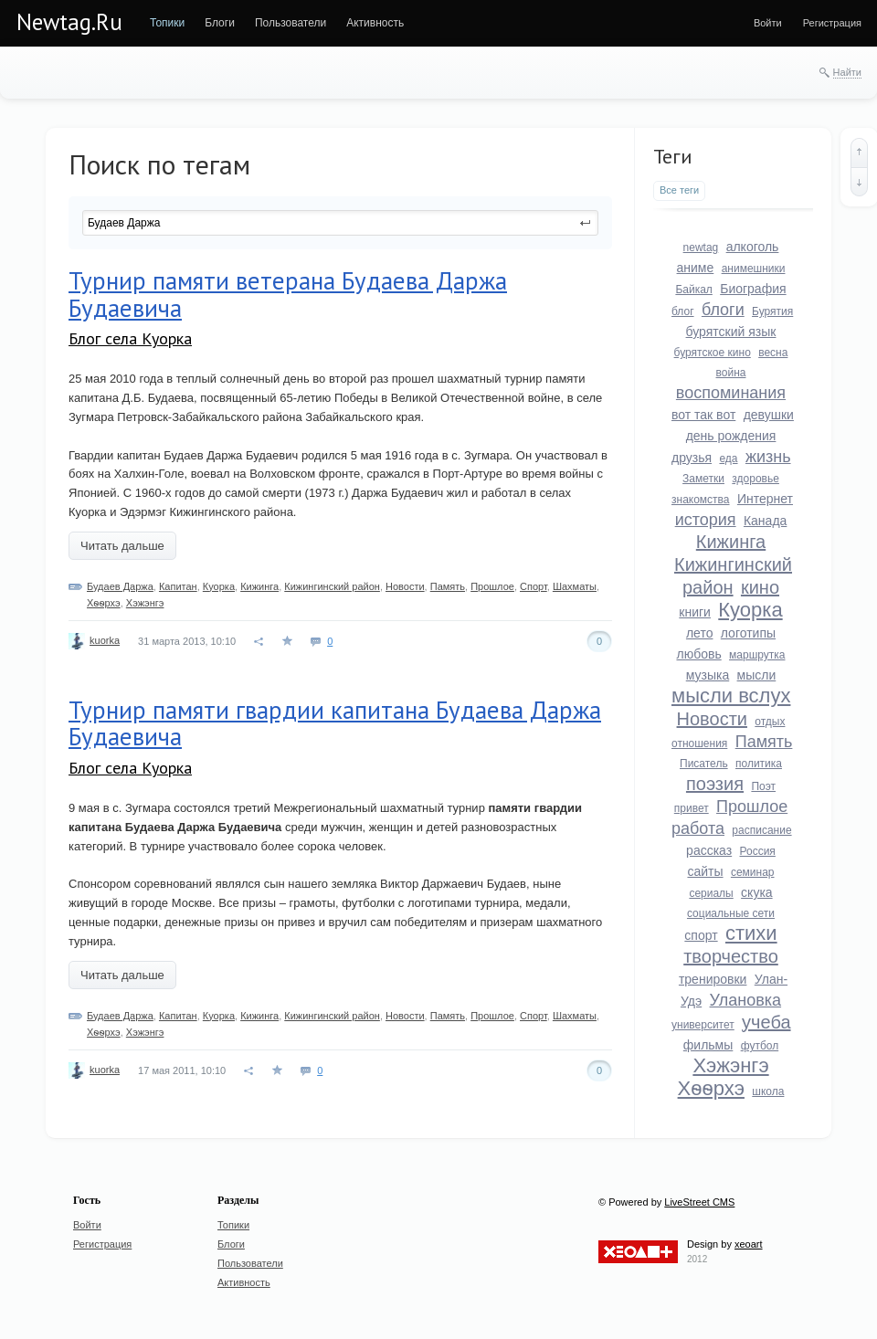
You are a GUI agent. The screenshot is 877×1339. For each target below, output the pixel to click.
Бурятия (772, 311)
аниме (695, 267)
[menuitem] (167, 23)
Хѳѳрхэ (104, 602)
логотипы (748, 633)
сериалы (711, 893)
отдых (770, 721)
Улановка (746, 1000)
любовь (698, 654)
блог (682, 311)
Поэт (763, 786)
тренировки (713, 979)
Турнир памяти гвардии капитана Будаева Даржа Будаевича (335, 723)
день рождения (731, 435)
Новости (405, 586)
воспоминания (731, 393)
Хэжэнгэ (145, 602)
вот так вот (703, 414)
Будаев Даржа (120, 586)
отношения (699, 743)
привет (691, 808)
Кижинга (259, 586)
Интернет (765, 498)
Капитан (178, 586)
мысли (757, 675)
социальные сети (731, 913)
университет (702, 1024)
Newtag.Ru (69, 22)
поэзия (715, 784)
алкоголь (752, 246)
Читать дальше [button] (122, 546)
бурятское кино (712, 352)
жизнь (768, 457)
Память (447, 586)
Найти (847, 72)
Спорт (533, 586)
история (705, 520)
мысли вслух (730, 695)
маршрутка (757, 654)
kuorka (105, 640)
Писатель (704, 763)
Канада (765, 520)
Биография (753, 288)
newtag (701, 247)
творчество (730, 956)
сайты (705, 871)
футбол (760, 1045)
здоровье (755, 478)
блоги (723, 309)
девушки (769, 414)
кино (760, 587)
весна (772, 352)
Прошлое (492, 586)
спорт (700, 935)
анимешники (754, 268)
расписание (761, 830)
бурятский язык (731, 331)
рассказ (709, 850)
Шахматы (575, 586)
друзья (691, 457)
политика (758, 763)
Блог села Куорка (130, 338)
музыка (707, 675)
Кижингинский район (332, 586)
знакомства (700, 499)
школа (768, 1091)
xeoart (748, 1244)
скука (757, 892)
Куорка (219, 586)
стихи (751, 933)
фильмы (708, 1045)
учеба (766, 1022)
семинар (753, 872)
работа (697, 828)
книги (695, 612)
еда (728, 458)
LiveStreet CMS (699, 1202)
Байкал (693, 289)
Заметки (703, 478)
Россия (758, 851)
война (731, 372)
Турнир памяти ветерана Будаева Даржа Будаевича (288, 294)
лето (699, 633)
